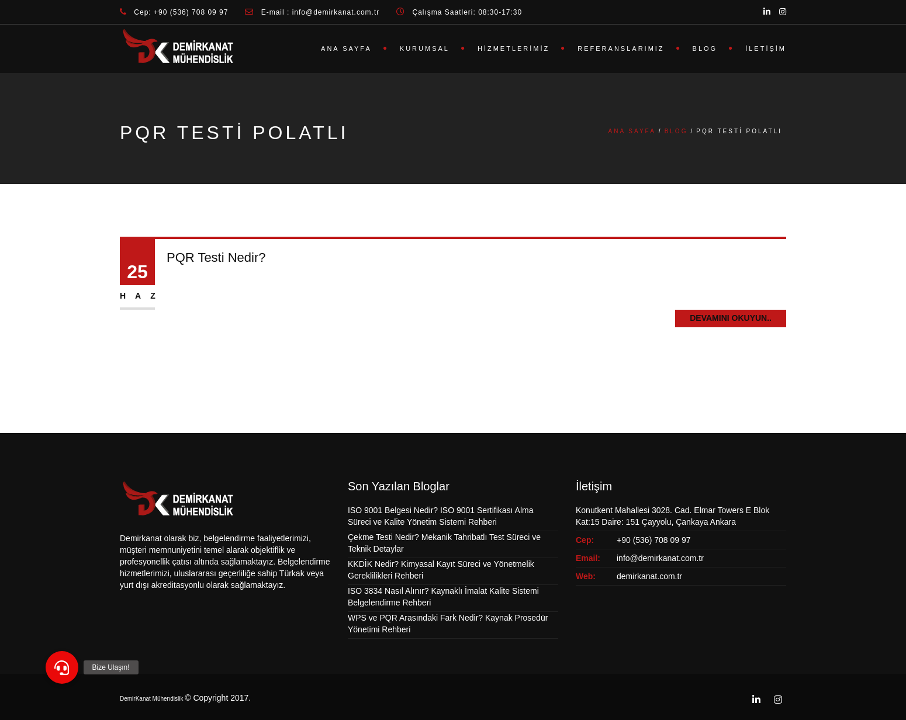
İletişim (765, 48)
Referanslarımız (621, 48)
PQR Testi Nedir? (216, 257)
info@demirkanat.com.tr (660, 558)
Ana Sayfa (346, 48)
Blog (705, 48)
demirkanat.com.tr (649, 576)
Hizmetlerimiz (513, 48)
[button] (62, 667)
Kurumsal (424, 48)
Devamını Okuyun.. (731, 318)
